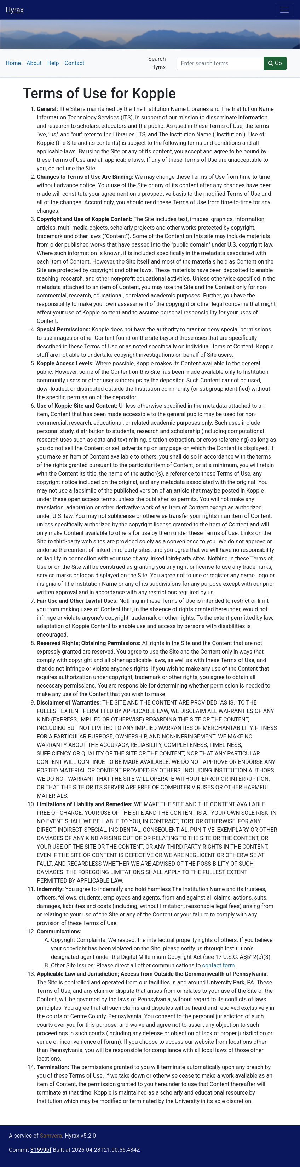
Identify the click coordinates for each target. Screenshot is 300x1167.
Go (275, 63)
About (34, 63)
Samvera (51, 1135)
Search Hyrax (157, 63)
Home (13, 63)
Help (53, 63)
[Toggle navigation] (284, 10)
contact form (218, 965)
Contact (74, 63)
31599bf (41, 1150)
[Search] (220, 63)
